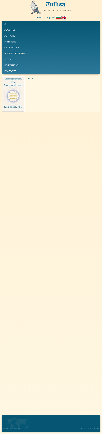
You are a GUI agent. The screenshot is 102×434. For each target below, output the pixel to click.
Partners (10, 41)
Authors (9, 36)
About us (9, 30)
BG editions (11, 65)
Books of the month (16, 53)
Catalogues (11, 47)
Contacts (10, 71)
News (7, 59)
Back (30, 78)
